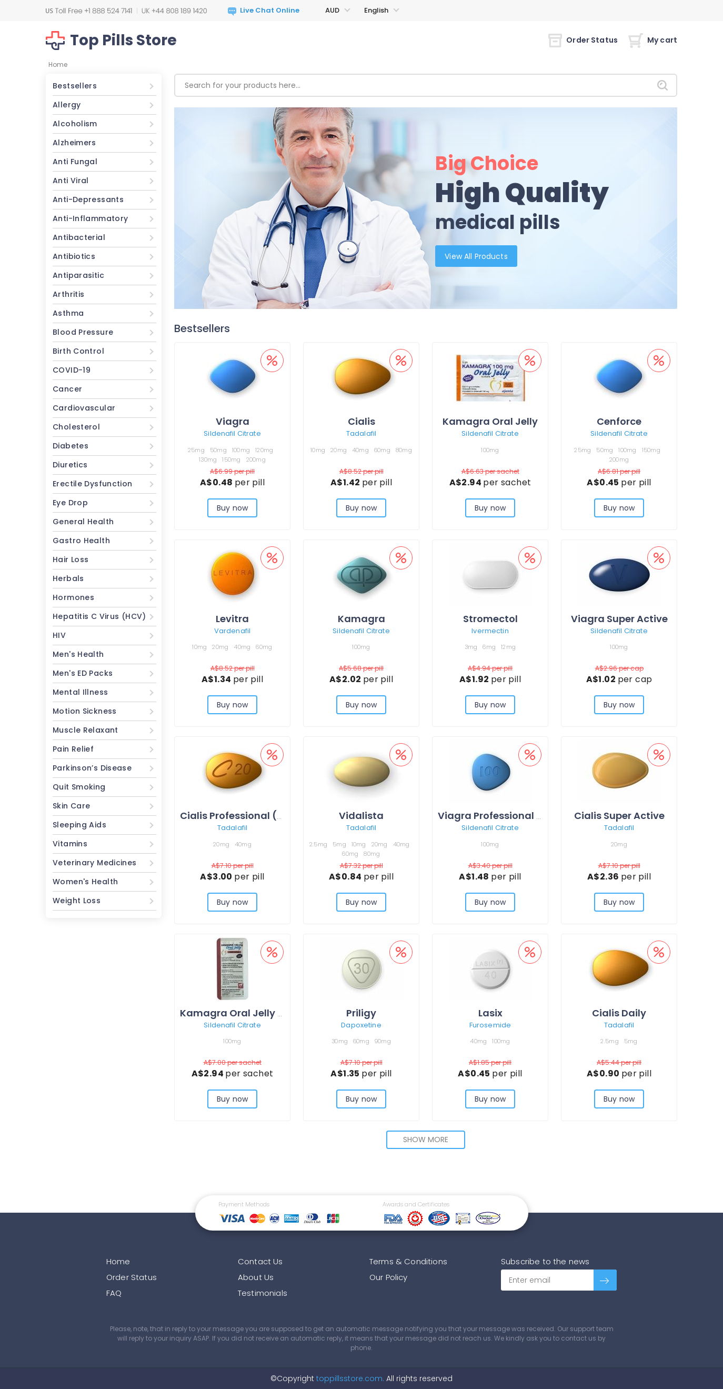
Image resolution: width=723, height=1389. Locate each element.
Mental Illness (80, 692)
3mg (471, 647)
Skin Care (71, 806)
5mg (339, 844)
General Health (83, 521)
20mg (338, 450)
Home (118, 1261)
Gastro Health (81, 540)
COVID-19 (72, 370)
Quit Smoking (79, 787)
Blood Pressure (83, 332)
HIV (59, 635)
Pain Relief (73, 749)
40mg (360, 450)
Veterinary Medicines (95, 862)
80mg (404, 450)
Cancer (67, 389)
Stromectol (490, 618)
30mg (340, 1041)
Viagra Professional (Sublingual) (518, 815)
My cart (652, 40)
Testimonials (262, 1292)
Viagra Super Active (619, 618)
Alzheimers (74, 142)
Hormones (73, 597)
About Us (256, 1277)
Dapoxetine (361, 1025)
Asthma (68, 313)
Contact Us (260, 1261)
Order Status (583, 40)
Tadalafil (361, 433)
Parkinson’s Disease (92, 768)
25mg (196, 450)
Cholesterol (76, 427)
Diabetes (70, 446)
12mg (508, 647)
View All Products (478, 256)
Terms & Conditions (408, 1261)
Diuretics (70, 464)
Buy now (232, 508)
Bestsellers (75, 86)
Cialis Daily (619, 1013)
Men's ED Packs (83, 673)
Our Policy (388, 1277)
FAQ (114, 1292)
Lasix (490, 1013)
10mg (317, 450)
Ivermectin (489, 631)
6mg (489, 647)
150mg (231, 459)
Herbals (68, 578)
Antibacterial (79, 237)
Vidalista (361, 815)
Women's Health (85, 881)
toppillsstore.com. (349, 1378)
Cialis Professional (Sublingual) (257, 815)
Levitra (232, 618)
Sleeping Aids (79, 825)
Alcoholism (75, 123)
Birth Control (78, 351)
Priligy (361, 1013)
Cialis (361, 421)
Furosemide (490, 1025)
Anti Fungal (75, 161)
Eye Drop (70, 502)
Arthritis (68, 294)
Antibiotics (74, 256)
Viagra (232, 421)
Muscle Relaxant (85, 730)
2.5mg (318, 844)
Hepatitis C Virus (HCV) (99, 616)
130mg (208, 459)
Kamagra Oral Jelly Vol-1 (241, 1013)
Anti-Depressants (88, 199)
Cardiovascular (84, 408)
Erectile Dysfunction (93, 483)
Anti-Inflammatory (90, 218)
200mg (256, 459)
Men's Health (78, 654)
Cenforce (619, 421)
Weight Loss (77, 900)
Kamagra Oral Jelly (490, 421)
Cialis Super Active (619, 815)
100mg (241, 450)
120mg (264, 450)
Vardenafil (232, 631)
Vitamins (70, 843)
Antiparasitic (78, 275)
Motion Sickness (85, 711)
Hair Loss (70, 559)
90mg (383, 1041)
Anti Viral (71, 180)
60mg (382, 450)
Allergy (67, 104)
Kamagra (361, 618)
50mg (218, 450)
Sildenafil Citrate (232, 433)
